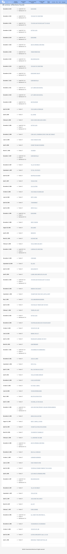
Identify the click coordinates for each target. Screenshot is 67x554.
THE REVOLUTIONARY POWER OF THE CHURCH (41, 468)
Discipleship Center (23, 2)
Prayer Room (49, 2)
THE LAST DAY (34, 493)
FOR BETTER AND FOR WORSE (37, 145)
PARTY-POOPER (34, 222)
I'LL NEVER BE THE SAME (36, 437)
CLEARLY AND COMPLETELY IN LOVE (39, 274)
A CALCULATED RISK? (35, 380)
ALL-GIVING (33, 114)
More (57, 2)
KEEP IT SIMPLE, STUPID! (36, 421)
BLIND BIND (33, 9)
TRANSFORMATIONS (35, 52)
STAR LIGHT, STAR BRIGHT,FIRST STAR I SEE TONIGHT (43, 134)
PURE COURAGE (34, 509)
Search (60, 2)
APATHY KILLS (34, 208)
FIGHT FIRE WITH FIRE (36, 139)
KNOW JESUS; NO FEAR (36, 416)
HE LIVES (33, 263)
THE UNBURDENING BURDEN (37, 299)
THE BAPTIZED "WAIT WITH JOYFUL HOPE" (40, 294)
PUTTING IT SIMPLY (35, 385)
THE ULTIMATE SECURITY (36, 243)
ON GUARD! (33, 227)
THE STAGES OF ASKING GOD (37, 191)
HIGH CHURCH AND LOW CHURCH (38, 120)
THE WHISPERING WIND (36, 391)
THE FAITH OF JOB (35, 328)
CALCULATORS (34, 186)
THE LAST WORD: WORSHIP (37, 375)
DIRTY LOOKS (34, 197)
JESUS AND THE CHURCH (36, 498)
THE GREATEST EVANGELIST (37, 432)
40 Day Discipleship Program (32, 2)
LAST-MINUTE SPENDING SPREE (38, 473)
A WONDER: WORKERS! (36, 457)
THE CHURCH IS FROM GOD (37, 109)
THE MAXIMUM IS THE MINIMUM (38, 523)
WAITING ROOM (34, 102)
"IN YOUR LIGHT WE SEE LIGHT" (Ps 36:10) (40, 279)
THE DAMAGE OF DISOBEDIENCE (38, 349)
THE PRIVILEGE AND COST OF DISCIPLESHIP (41, 322)
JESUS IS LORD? (34, 358)
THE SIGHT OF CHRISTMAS (37, 16)
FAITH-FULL (33, 364)
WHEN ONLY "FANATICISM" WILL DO (39, 540)
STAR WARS (33, 258)
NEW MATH (33, 233)
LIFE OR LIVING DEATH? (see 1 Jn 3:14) (39, 534)
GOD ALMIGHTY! (34, 269)
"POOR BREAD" (34, 202)
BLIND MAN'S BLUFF (35, 73)
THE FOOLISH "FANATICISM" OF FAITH (39, 304)
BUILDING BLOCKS (35, 59)
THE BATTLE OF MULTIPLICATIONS (38, 427)
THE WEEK (33, 150)
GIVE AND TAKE (34, 238)
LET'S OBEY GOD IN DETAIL (37, 87)
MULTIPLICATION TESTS (36, 396)
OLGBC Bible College (41, 2)
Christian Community (16, 2)
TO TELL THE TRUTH (35, 170)
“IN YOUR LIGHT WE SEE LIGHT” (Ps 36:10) (40, 23)
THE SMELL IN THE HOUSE (37, 401)
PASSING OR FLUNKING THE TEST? (38, 339)
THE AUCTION (34, 181)
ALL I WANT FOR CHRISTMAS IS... (38, 515)
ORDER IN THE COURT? (36, 288)
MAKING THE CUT (35, 333)
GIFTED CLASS (34, 30)
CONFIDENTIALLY (35, 80)
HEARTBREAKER (34, 344)
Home (9, 2)
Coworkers (53, 2)
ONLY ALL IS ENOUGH (35, 452)
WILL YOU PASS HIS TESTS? (37, 369)
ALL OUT (33, 504)
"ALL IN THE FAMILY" (35, 164)
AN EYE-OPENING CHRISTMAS (37, 44)
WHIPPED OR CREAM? (35, 175)
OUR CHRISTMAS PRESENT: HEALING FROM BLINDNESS (43, 407)
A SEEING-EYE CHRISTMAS (37, 249)
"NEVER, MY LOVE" (35, 310)
